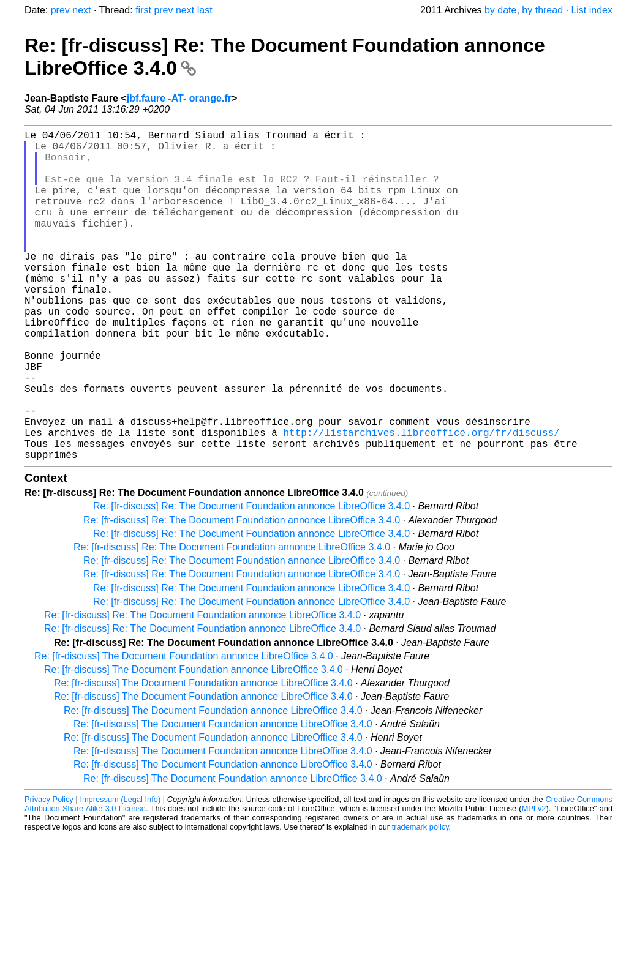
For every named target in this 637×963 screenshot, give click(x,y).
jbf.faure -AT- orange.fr (179, 98)
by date (500, 10)
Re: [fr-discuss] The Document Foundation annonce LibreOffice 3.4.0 (183, 729)
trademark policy (420, 900)
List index (591, 10)
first (143, 10)
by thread (542, 10)
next (81, 10)
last (205, 10)
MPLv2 (534, 881)
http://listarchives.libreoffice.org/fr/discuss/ (421, 501)
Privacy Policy (49, 872)
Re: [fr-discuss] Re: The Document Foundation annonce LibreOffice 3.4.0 (251, 579)
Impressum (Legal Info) (120, 872)
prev (60, 10)
